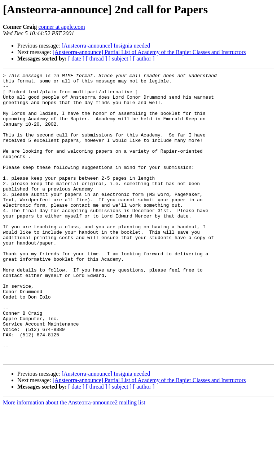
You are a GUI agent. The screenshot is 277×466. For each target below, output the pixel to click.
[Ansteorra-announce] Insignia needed (106, 45)
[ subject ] (120, 58)
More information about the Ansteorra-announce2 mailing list (74, 460)
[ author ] (144, 58)
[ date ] (76, 58)
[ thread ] (96, 58)
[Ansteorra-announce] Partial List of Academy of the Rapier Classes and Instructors (149, 52)
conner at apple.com (61, 27)
